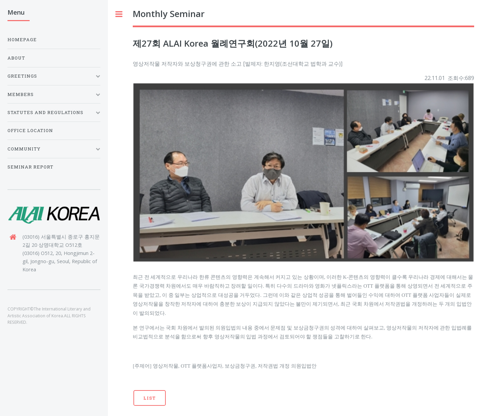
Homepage (22, 39)
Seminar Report (30, 167)
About (16, 58)
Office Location (30, 130)
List (149, 398)
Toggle (119, 14)
